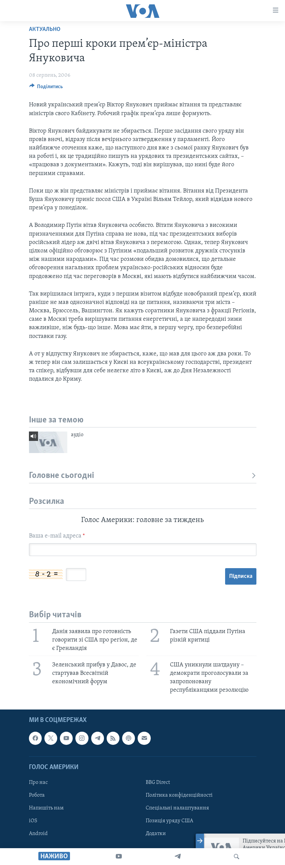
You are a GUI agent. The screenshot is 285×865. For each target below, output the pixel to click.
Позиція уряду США (169, 821)
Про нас (38, 782)
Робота (37, 795)
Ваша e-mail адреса (57, 536)
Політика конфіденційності (179, 795)
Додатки (156, 833)
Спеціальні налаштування (177, 808)
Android (38, 833)
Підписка (240, 576)
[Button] (46, 88)
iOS (33, 821)
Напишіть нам (46, 808)
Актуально (45, 29)
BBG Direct (158, 782)
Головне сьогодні (142, 475)
